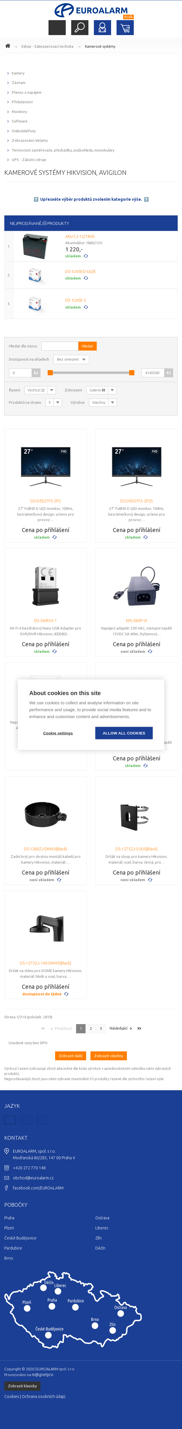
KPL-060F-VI (136, 620)
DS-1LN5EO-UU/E (80, 271)
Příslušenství (22, 102)
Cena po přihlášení (45, 530)
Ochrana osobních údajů (43, 1396)
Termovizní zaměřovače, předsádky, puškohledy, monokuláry (63, 150)
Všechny (98, 402)
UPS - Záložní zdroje (29, 160)
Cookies (11, 1396)
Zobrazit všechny (108, 1056)
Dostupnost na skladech (29, 359)
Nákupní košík (125, 27)
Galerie (97, 390)
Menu (57, 27)
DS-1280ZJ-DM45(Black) (45, 849)
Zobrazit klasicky (22, 1386)
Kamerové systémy (100, 46)
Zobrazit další (70, 1056)
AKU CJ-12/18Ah (80, 236)
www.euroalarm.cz (8, 46)
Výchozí (36, 390)
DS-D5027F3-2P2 (45, 501)
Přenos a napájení (26, 92)
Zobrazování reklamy (30, 140)
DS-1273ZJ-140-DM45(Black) (45, 963)
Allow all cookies (124, 733)
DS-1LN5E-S (75, 300)
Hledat (79, 27)
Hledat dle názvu (23, 346)
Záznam (19, 83)
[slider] (50, 372)
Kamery (18, 73)
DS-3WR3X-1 (45, 620)
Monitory (19, 112)
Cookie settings (58, 733)
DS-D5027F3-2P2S (136, 501)
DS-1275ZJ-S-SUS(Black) (136, 849)
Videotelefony (24, 131)
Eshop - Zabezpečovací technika (47, 46)
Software (20, 121)
